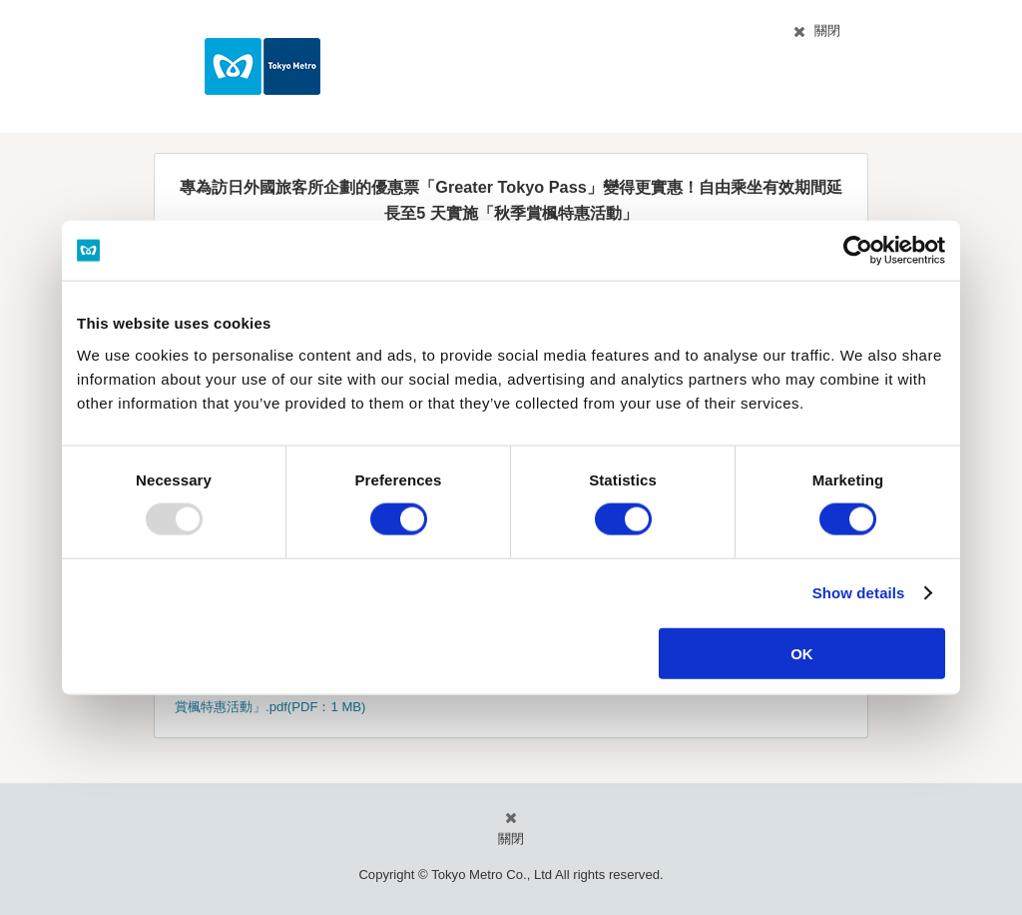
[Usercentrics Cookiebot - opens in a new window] (857, 251)
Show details (858, 592)
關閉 (827, 30)
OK (801, 652)
